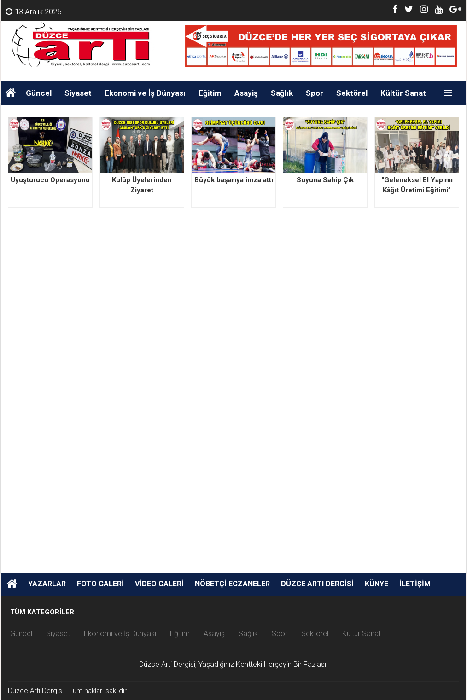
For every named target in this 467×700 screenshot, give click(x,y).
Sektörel (352, 93)
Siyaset (78, 93)
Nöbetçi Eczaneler (232, 583)
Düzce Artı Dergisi (317, 583)
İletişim (415, 583)
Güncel (39, 93)
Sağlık (282, 93)
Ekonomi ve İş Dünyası (145, 93)
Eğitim (210, 93)
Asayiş (246, 93)
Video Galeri (159, 583)
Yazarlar (47, 583)
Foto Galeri (100, 583)
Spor (314, 93)
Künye (376, 583)
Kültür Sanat (403, 93)
